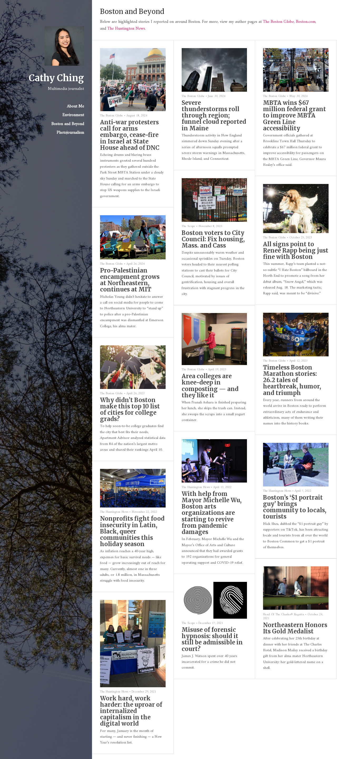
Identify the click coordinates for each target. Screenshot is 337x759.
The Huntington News (126, 28)
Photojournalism (70, 132)
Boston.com (305, 21)
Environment (73, 115)
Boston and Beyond (67, 124)
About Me (75, 106)
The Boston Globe (278, 21)
